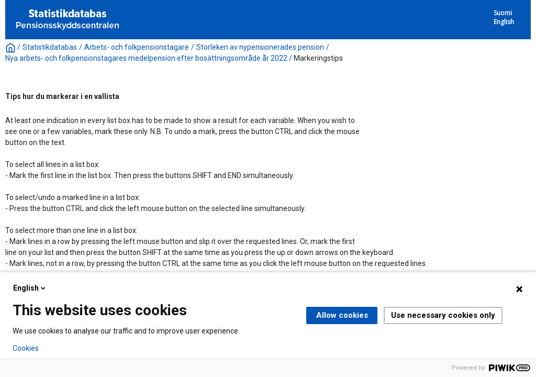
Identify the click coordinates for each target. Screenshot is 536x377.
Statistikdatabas (50, 47)
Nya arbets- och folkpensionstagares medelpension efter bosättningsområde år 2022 (146, 58)
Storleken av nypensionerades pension (260, 47)
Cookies (26, 348)
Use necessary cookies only (443, 315)
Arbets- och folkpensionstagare (136, 47)
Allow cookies (342, 315)
